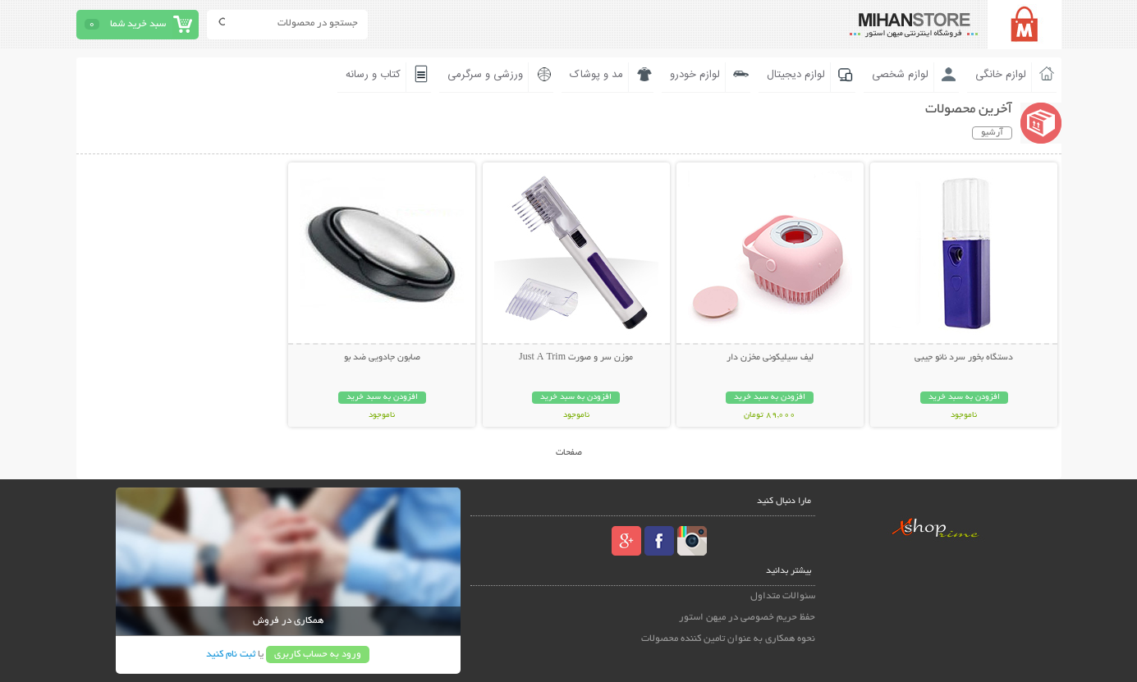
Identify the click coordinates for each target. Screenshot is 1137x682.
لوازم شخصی (900, 75)
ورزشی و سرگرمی (485, 75)
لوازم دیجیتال (796, 75)
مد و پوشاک (596, 75)
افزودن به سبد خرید (964, 397)
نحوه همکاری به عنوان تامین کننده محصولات (728, 639)
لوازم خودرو (695, 75)
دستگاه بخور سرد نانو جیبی (964, 358)
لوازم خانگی (1000, 75)
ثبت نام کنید (230, 654)
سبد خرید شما (138, 24)
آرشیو (992, 133)
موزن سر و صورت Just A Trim (576, 358)
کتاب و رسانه (373, 75)
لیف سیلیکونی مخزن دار (770, 358)
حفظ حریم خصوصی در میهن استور (747, 617)
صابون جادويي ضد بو (382, 358)
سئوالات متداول (782, 596)
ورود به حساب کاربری (317, 654)
